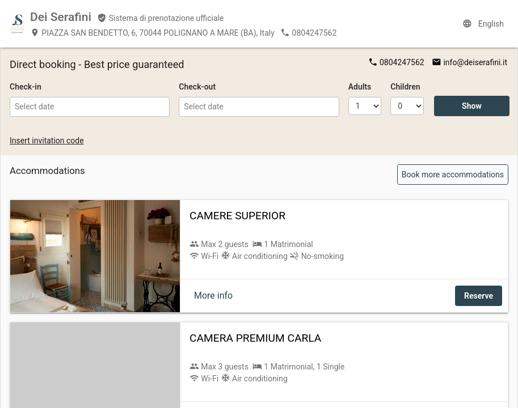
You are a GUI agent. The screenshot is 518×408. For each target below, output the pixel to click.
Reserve (478, 295)
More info (213, 295)
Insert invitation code (47, 140)
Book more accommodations (453, 174)
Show (472, 105)
